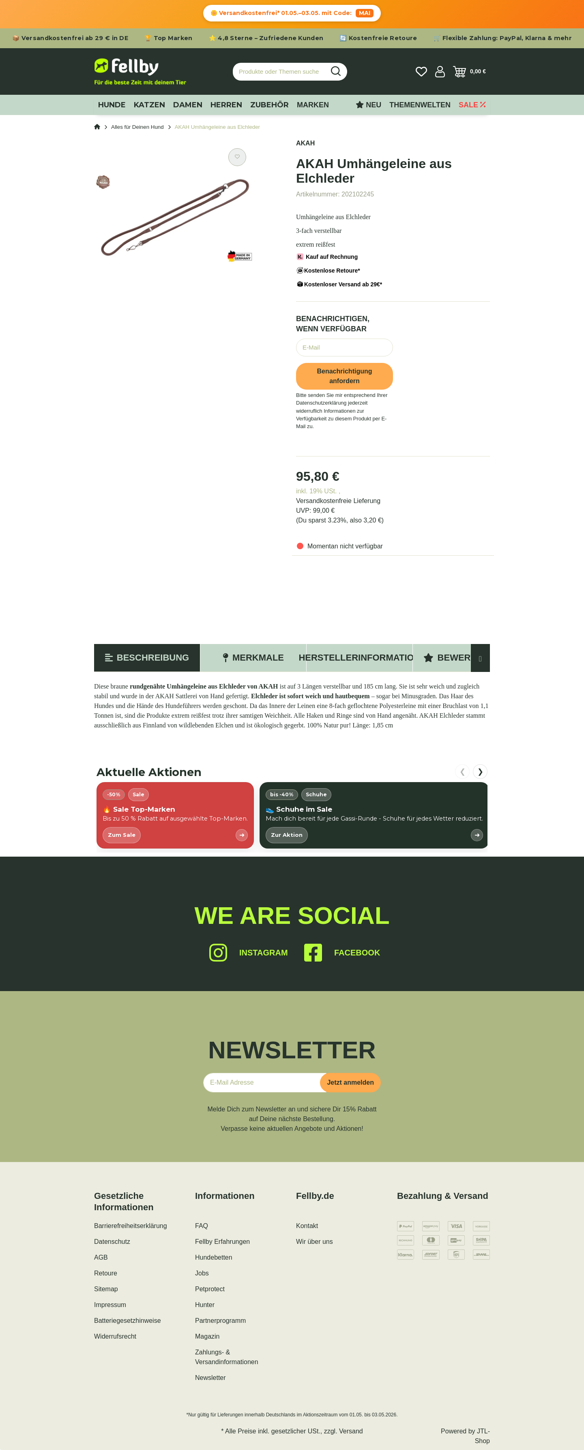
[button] (440, 72)
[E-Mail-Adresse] (264, 1082)
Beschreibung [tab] (147, 657)
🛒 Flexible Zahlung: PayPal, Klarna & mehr (503, 38)
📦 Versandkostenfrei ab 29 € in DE (70, 38)
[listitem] (175, 815)
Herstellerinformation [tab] (359, 657)
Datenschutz (112, 1241)
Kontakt (307, 1225)
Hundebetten (213, 1257)
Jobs (202, 1273)
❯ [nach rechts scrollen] (480, 771)
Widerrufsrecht (115, 1336)
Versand (351, 1431)
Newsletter (210, 1377)
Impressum (110, 1304)
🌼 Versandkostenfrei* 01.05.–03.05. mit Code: (292, 13)
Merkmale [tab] (253, 657)
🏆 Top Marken (168, 38)
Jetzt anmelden (350, 1082)
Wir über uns (314, 1241)
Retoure (105, 1273)
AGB (101, 1257)
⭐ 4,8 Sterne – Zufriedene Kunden (266, 38)
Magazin (207, 1336)
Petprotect (210, 1289)
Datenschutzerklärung (321, 403)
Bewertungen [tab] (466, 657)
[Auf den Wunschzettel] (237, 157)
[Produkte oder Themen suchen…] (279, 72)
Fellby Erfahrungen (222, 1241)
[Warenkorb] (469, 72)
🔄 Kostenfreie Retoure (378, 38)
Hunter (205, 1304)
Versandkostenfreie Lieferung (338, 500)
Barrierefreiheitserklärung (130, 1225)
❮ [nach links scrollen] (462, 771)
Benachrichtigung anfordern (344, 376)
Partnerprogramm (220, 1320)
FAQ (201, 1225)
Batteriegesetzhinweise (127, 1320)
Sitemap (106, 1289)
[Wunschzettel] (421, 72)
